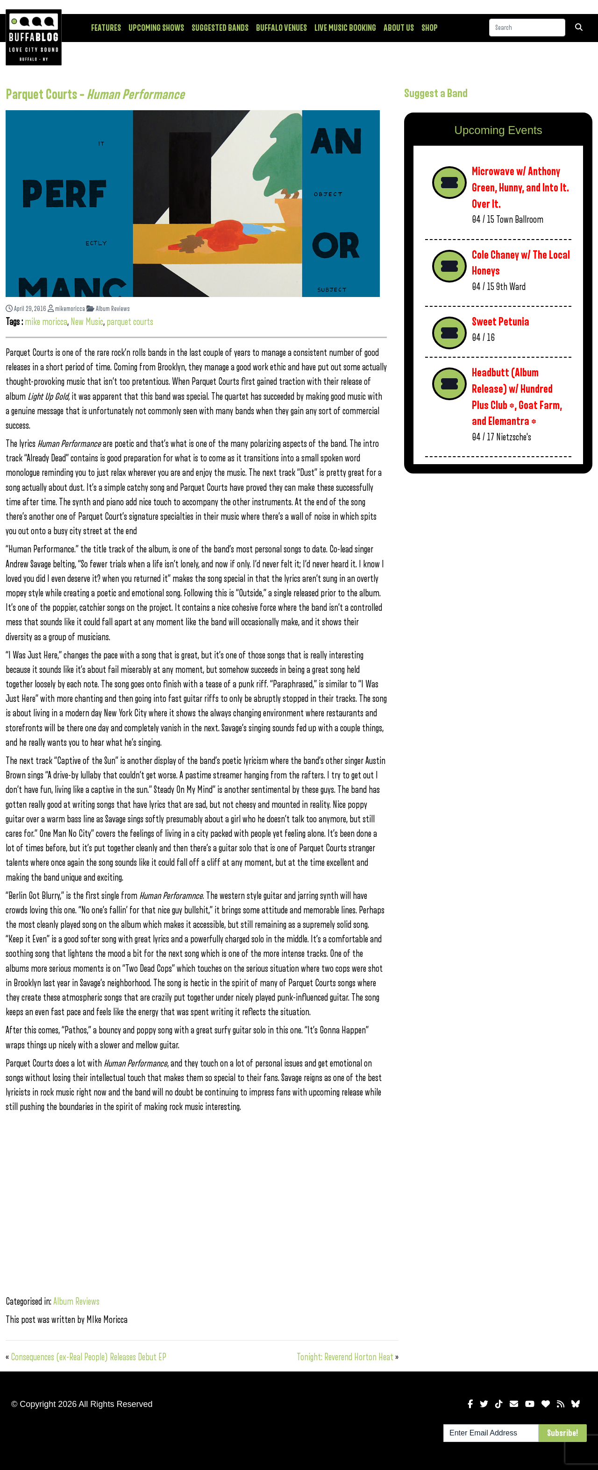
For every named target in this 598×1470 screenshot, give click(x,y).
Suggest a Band (436, 93)
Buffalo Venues (281, 28)
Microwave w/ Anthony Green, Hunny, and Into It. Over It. (520, 188)
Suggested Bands (220, 28)
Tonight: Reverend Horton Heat (345, 1357)
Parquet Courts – (95, 95)
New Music (87, 322)
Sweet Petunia (500, 322)
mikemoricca (66, 308)
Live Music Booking (345, 28)
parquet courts (130, 322)
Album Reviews (108, 308)
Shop (429, 28)
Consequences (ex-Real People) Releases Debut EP (88, 1357)
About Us (399, 28)
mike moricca (46, 322)
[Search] (527, 27)
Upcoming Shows (156, 28)
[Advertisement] (498, 553)
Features (106, 28)
